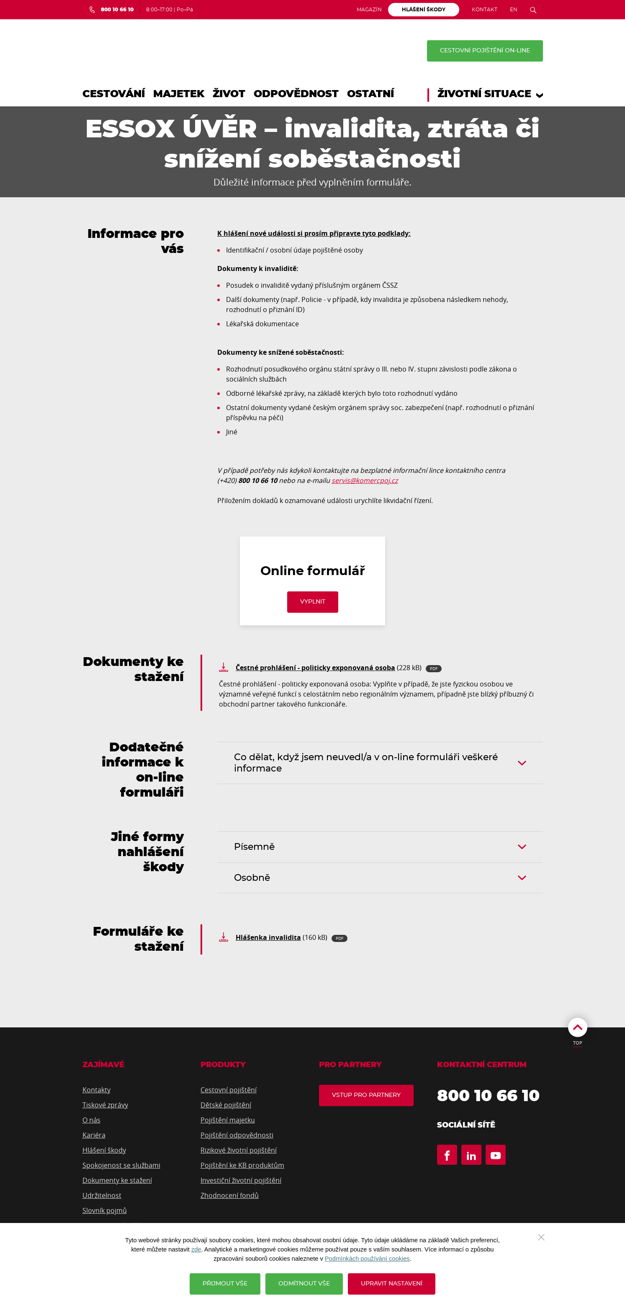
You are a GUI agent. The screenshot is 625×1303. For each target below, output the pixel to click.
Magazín (369, 9)
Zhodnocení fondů (230, 1195)
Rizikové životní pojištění (239, 1150)
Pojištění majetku (228, 1120)
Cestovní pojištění (229, 1089)
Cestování (113, 94)
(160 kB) (291, 937)
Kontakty (96, 1089)
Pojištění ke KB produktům (242, 1165)
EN (513, 9)
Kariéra (93, 1135)
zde (196, 1249)
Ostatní (370, 94)
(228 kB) (339, 667)
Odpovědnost (296, 94)
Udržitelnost (101, 1195)
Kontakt (484, 9)
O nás (91, 1120)
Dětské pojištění (226, 1104)
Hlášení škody (104, 1150)
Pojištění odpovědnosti (237, 1135)
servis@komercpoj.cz (365, 480)
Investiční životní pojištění (241, 1180)
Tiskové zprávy (105, 1104)
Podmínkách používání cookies (367, 1258)
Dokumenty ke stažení (117, 1180)
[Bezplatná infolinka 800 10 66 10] (111, 9)
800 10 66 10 (488, 1096)
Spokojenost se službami (121, 1165)
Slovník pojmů (104, 1210)
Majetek (178, 94)
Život (229, 94)
